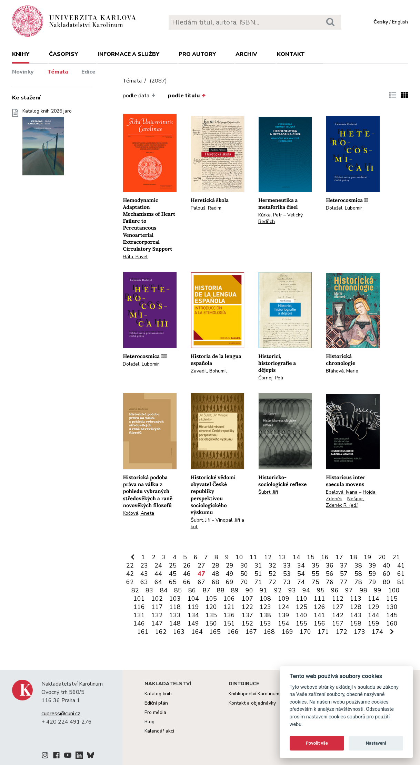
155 (301, 623)
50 (244, 574)
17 (339, 557)
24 (158, 565)
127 (337, 607)
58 (358, 574)
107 (247, 598)
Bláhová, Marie (342, 371)
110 (301, 598)
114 (373, 598)
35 (315, 565)
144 (373, 615)
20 (382, 557)
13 (282, 557)
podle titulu (187, 95)
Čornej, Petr (271, 378)
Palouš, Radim (206, 208)
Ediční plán (156, 703)
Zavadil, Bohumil (209, 371)
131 (139, 615)
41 (401, 565)
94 (306, 590)
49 (229, 574)
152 (247, 623)
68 (215, 582)
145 (392, 615)
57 (344, 574)
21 (396, 557)
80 (386, 582)
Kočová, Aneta (138, 513)
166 (233, 632)
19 (367, 557)
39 (372, 565)
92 (278, 590)
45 (173, 574)
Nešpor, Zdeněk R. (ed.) (345, 502)
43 (144, 574)
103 (175, 598)
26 (187, 565)
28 (215, 565)
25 (173, 565)
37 (344, 565)
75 (315, 582)
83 (149, 590)
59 (372, 574)
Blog (149, 721)
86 (192, 590)
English (400, 22)
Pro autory (197, 54)
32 (272, 565)
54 (301, 574)
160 (392, 623)
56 (329, 574)
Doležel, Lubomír (344, 208)
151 (229, 623)
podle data (139, 95)
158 (355, 623)
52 (272, 574)
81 (401, 582)
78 (358, 582)
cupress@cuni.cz (60, 713)
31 (258, 565)
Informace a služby (128, 54)
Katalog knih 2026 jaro (47, 144)
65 (173, 582)
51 (258, 574)
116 (139, 607)
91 (263, 590)
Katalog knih (158, 693)
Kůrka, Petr (270, 215)
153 (265, 623)
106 (229, 598)
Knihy (20, 54)
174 (377, 632)
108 (265, 598)
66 (187, 582)
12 (268, 557)
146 (139, 623)
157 (337, 623)
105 (211, 598)
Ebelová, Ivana (342, 492)
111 (319, 598)
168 (269, 632)
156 (319, 623)
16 (325, 557)
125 (301, 607)
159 (373, 623)
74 (301, 582)
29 (229, 565)
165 (215, 632)
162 (161, 632)
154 (283, 623)
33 (287, 565)
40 (386, 565)
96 (335, 590)
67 (201, 582)
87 (206, 590)
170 (305, 632)
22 (130, 565)
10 (239, 557)
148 (175, 623)
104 (193, 598)
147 (157, 623)
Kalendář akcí (159, 731)
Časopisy (63, 54)
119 (193, 607)
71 (258, 582)
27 (201, 565)
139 (283, 615)
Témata (57, 72)
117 (157, 607)
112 (337, 598)
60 (386, 574)
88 (220, 590)
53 (287, 574)
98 (363, 590)
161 (143, 632)
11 (253, 557)
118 (175, 607)
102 (157, 598)
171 (323, 632)
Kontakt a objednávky (252, 703)
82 (135, 590)
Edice (88, 72)
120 (211, 607)
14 (296, 557)
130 (392, 607)
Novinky (23, 72)
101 (139, 598)
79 (372, 582)
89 (235, 590)
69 (229, 582)
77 (344, 582)
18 (353, 557)
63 (144, 582)
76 (329, 582)
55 (315, 574)
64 (158, 582)
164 (197, 632)
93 (292, 590)
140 (301, 615)
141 (319, 615)
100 (394, 590)
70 (244, 582)
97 (349, 590)
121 (229, 607)
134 (193, 615)
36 (329, 565)
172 (341, 632)
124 (283, 607)
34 (301, 565)
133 (175, 615)
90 (249, 590)
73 (287, 582)
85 (178, 590)
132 (157, 615)
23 (144, 565)
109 (283, 598)
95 (320, 590)
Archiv (246, 54)
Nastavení (376, 743)
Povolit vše (317, 743)
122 (247, 607)
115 (392, 598)
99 (377, 590)
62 (130, 582)
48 (215, 574)
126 (319, 607)
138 (265, 615)
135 (211, 615)
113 (355, 598)
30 (244, 565)
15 (310, 557)
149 (193, 623)
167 (251, 632)
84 (164, 590)
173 (359, 632)
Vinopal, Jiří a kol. (217, 523)
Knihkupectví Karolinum (254, 693)
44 (158, 574)
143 (355, 615)
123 (265, 607)
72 (272, 582)
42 (130, 574)
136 (229, 615)
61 (401, 574)
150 (211, 623)
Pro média (155, 712)
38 (358, 565)
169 (287, 632)
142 (337, 615)
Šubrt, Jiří (200, 520)
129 (373, 607)
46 (187, 574)
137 (247, 615)
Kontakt (291, 54)
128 (355, 607)
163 (178, 632)
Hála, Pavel (135, 256)
